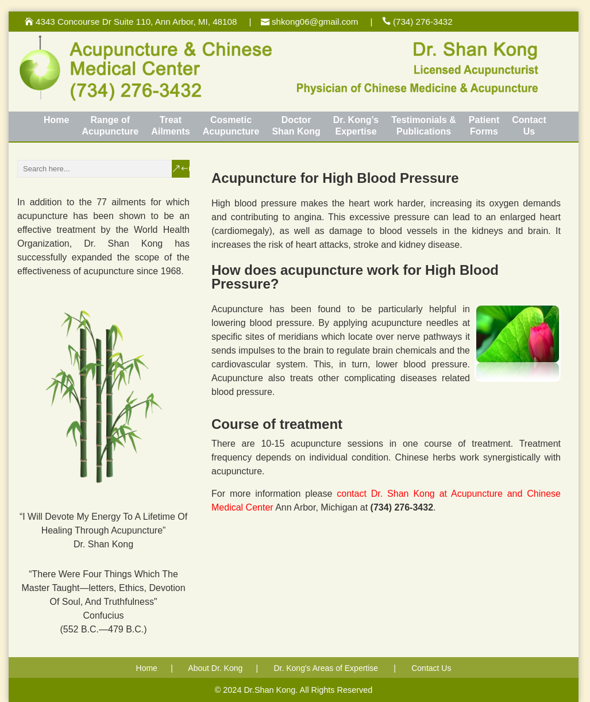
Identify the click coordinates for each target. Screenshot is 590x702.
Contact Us (431, 668)
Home (56, 120)
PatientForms (484, 125)
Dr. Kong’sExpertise (356, 125)
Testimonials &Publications (423, 125)
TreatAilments (170, 125)
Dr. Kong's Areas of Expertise (325, 668)
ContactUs (529, 125)
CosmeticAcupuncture (231, 125)
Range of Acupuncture (110, 125)
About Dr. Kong (215, 668)
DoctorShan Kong (296, 125)
